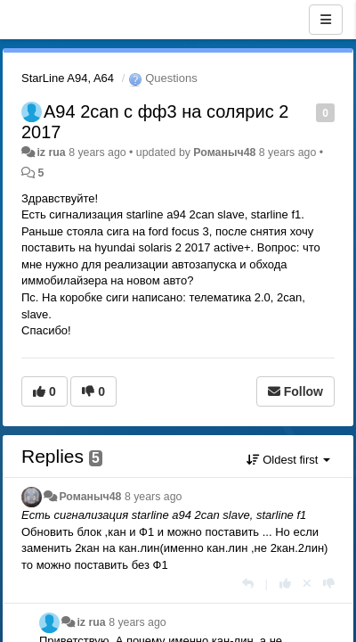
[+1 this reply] (285, 583)
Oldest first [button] (288, 459)
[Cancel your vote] (307, 583)
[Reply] (248, 583)
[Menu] (326, 19)
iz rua (50, 152)
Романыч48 (224, 152)
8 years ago (153, 496)
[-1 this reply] (329, 583)
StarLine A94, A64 (67, 78)
